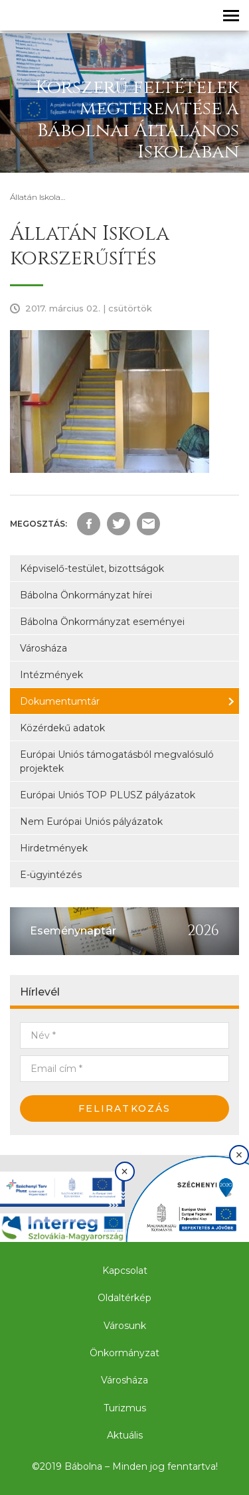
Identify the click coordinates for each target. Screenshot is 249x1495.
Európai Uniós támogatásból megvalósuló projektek (117, 761)
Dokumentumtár (60, 701)
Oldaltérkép (124, 1298)
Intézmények (51, 675)
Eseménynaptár (73, 930)
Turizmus (125, 1408)
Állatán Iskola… (37, 197)
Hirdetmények (54, 848)
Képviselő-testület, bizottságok (92, 568)
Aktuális (125, 1435)
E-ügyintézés (51, 875)
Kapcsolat (124, 1270)
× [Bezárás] (124, 1171)
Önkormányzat (124, 1353)
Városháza (43, 648)
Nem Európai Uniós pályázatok (91, 822)
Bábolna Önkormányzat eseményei (102, 622)
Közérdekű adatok (62, 728)
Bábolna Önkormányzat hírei (86, 595)
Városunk (125, 1326)
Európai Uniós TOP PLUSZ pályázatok (107, 795)
